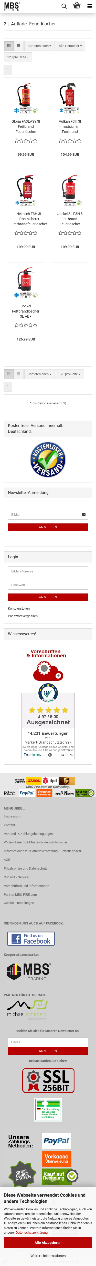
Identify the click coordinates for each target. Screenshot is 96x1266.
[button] (9, 46)
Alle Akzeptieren (48, 1243)
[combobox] (39, 46)
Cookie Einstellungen (19, 903)
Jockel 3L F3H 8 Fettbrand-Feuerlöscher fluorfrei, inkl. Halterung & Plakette (70, 219)
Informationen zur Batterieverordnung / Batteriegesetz (42, 851)
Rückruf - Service (16, 877)
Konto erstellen (19, 608)
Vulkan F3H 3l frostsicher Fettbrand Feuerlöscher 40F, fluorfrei (70, 126)
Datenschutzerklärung (32, 1232)
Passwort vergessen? (23, 616)
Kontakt (9, 825)
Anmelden (48, 527)
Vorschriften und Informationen (26, 886)
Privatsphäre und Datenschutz (25, 868)
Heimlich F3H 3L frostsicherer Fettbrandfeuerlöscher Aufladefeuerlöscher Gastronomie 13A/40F (29, 219)
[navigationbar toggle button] (89, 6)
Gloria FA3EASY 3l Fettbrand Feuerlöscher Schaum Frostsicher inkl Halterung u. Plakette (26, 126)
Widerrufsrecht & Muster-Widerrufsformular (35, 842)
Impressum (12, 816)
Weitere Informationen (48, 1256)
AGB (7, 860)
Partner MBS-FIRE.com (20, 895)
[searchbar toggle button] (64, 6)
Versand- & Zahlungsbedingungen (28, 834)
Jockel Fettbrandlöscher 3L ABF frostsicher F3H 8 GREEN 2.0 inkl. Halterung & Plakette (25, 311)
